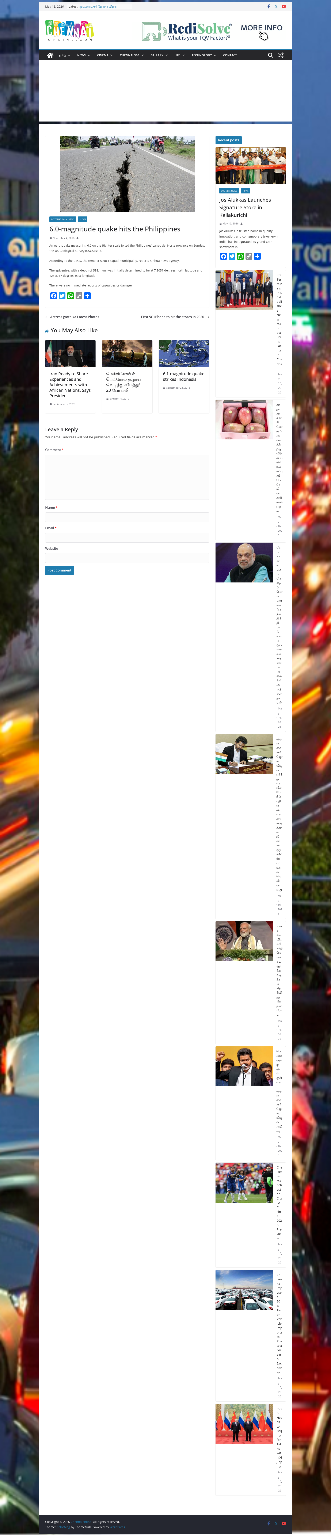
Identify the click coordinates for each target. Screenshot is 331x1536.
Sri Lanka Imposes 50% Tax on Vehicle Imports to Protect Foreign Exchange (279, 1323)
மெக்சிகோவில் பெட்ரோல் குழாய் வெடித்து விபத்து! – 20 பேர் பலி (124, 382)
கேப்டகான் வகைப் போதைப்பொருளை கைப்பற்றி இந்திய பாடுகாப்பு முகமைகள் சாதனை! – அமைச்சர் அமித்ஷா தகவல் (279, 624)
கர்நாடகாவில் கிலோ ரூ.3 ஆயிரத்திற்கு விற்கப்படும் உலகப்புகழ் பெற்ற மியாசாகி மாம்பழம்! (279, 458)
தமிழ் (62, 55)
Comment (54, 449)
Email (51, 528)
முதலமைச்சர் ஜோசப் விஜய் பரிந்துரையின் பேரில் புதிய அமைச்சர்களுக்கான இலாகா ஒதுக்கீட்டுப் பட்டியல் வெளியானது (279, 814)
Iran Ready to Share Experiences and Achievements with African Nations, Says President (70, 385)
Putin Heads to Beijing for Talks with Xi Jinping (279, 1437)
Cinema (103, 55)
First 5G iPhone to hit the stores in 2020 (175, 317)
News (81, 55)
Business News (229, 190)
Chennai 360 (129, 55)
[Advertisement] (165, 92)
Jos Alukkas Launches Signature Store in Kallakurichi (245, 207)
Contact (230, 55)
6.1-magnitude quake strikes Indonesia (183, 376)
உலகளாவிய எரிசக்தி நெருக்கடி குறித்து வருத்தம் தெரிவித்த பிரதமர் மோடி (279, 970)
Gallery (157, 55)
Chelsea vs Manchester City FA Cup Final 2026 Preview (279, 1202)
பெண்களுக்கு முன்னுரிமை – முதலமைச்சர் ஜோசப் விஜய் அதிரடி (279, 1091)
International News (62, 219)
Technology (202, 55)
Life (177, 55)
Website (51, 548)
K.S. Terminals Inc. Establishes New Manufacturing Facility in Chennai (279, 321)
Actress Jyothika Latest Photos (72, 317)
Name (51, 507)
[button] (68, 55)
